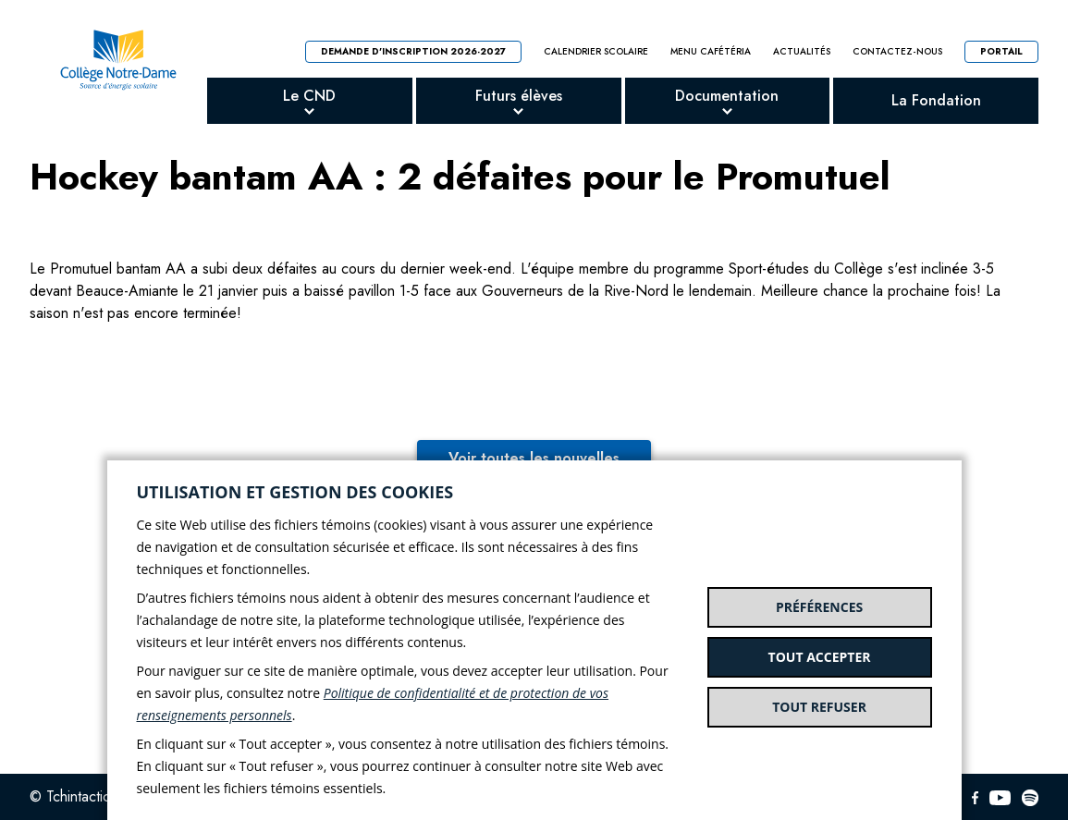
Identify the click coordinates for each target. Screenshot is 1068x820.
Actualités (801, 51)
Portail (1001, 51)
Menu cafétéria (710, 51)
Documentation (727, 95)
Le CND (309, 95)
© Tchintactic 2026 (89, 796)
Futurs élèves (518, 95)
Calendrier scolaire (596, 51)
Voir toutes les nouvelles (534, 458)
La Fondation (936, 100)
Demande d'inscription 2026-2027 (413, 51)
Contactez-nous (897, 51)
